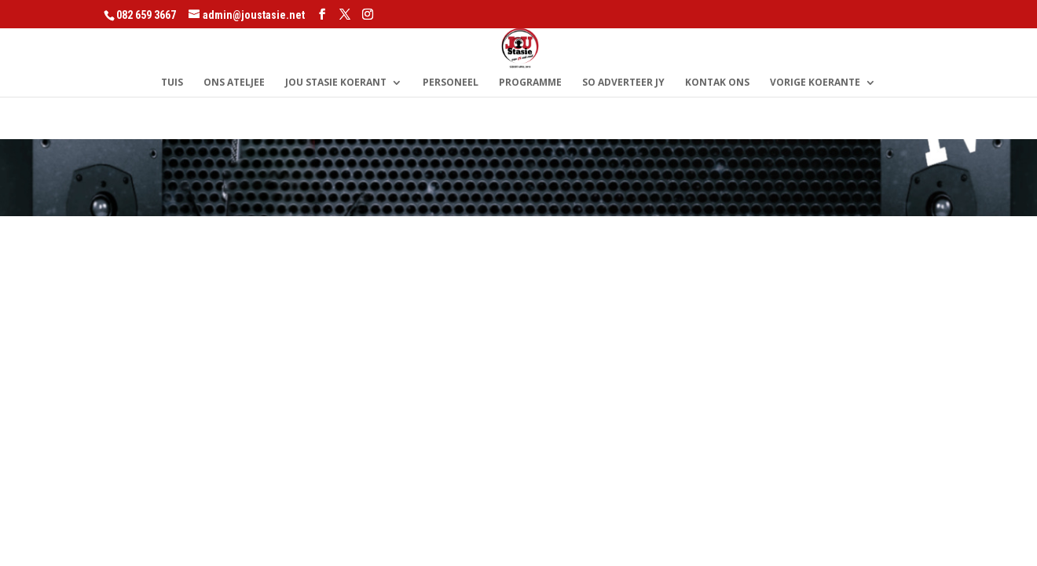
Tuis (172, 83)
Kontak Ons (717, 83)
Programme (530, 83)
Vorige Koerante (815, 83)
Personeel (450, 83)
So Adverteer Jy (623, 83)
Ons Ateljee (234, 83)
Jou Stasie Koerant (336, 83)
